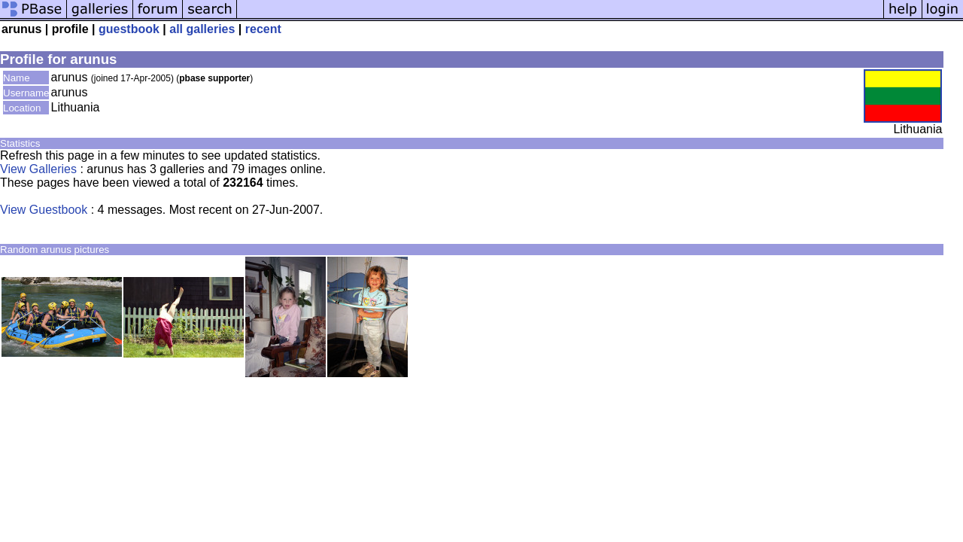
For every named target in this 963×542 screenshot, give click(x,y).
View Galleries (38, 169)
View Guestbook (43, 209)
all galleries (202, 29)
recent (263, 29)
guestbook (129, 29)
